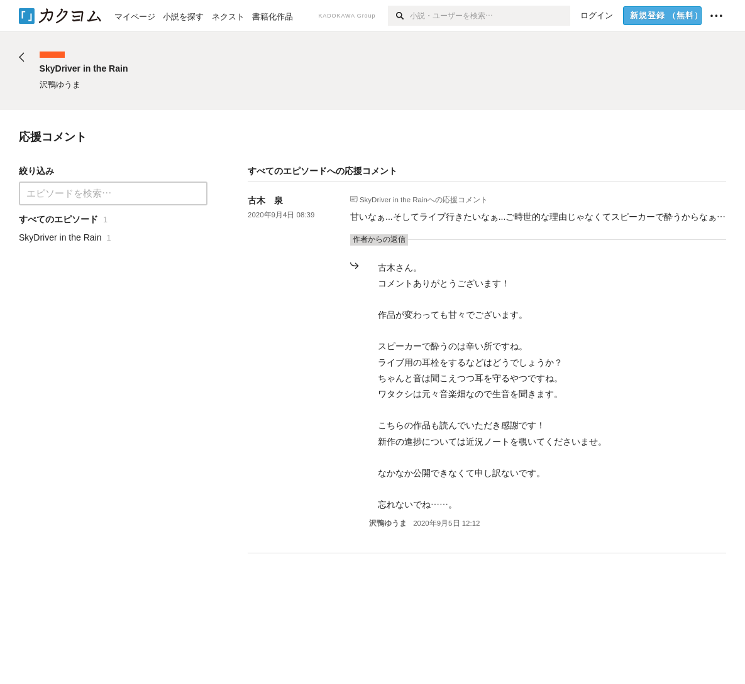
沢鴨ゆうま (388, 523)
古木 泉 (265, 200)
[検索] (399, 16)
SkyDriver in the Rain (394, 199)
